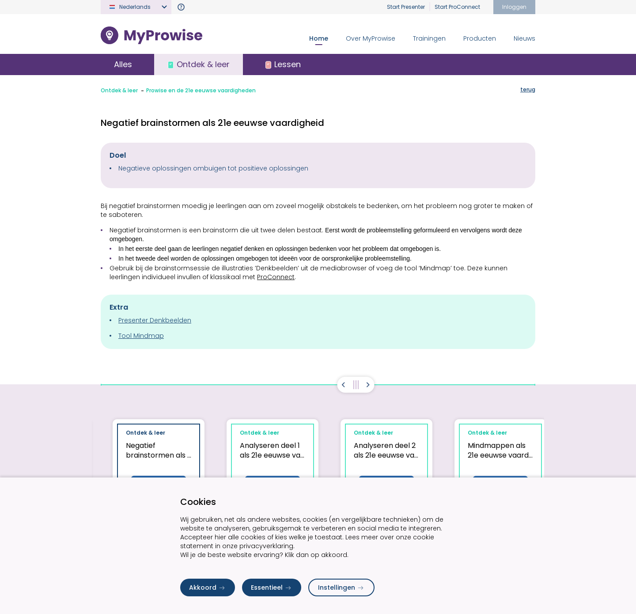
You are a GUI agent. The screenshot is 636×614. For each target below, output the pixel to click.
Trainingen (429, 38)
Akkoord (207, 587)
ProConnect (276, 277)
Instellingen (341, 587)
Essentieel (271, 587)
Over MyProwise (370, 38)
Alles (123, 64)
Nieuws (524, 38)
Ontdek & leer (119, 90)
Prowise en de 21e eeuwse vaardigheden (201, 90)
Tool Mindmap (141, 335)
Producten (479, 38)
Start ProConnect (457, 7)
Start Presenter (406, 7)
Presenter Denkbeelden (154, 320)
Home (318, 38)
